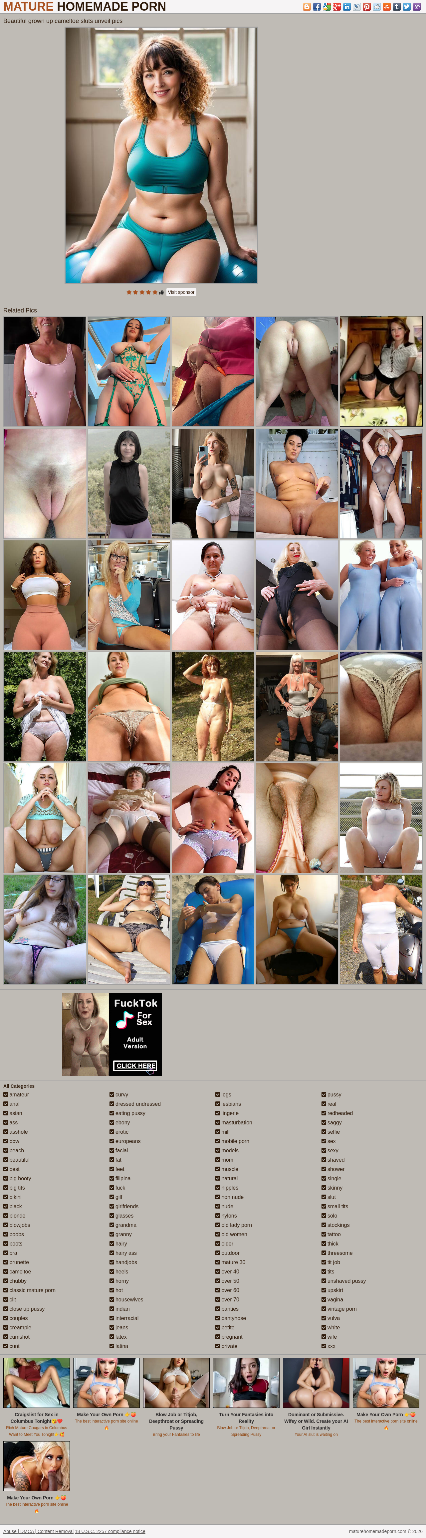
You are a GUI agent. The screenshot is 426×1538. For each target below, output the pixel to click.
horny (119, 1281)
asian (12, 1113)
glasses (121, 1216)
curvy (118, 1094)
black (12, 1206)
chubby (15, 1281)
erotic (119, 1132)
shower (333, 1169)
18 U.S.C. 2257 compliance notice (110, 1531)
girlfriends (124, 1206)
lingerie (227, 1113)
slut (328, 1197)
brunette (16, 1262)
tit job (330, 1262)
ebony (119, 1122)
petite (225, 1327)
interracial (124, 1318)
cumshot (16, 1337)
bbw (11, 1141)
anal (11, 1104)
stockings (335, 1225)
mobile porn (232, 1141)
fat (115, 1160)
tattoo (331, 1234)
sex (328, 1141)
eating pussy (127, 1113)
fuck (117, 1188)
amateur (16, 1094)
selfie (330, 1132)
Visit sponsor (181, 292)
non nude (229, 1197)
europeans (125, 1141)
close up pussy (24, 1309)
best (11, 1169)
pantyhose (230, 1318)
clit (9, 1299)
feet (116, 1169)
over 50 (227, 1281)
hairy (118, 1244)
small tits (334, 1206)
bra (10, 1253)
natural (226, 1178)
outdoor (227, 1253)
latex (118, 1337)
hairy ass (123, 1253)
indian (119, 1309)
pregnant (229, 1337)
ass (10, 1122)
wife (329, 1337)
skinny (332, 1188)
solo (329, 1216)
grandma (123, 1225)
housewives (126, 1299)
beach (13, 1150)
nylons (226, 1216)
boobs (13, 1234)
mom (224, 1160)
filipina (120, 1178)
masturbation (233, 1122)
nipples (226, 1188)
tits (327, 1271)
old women (231, 1234)
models (227, 1150)
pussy (331, 1094)
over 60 (227, 1290)
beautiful (16, 1160)
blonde (14, 1216)
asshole (15, 1132)
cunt (11, 1346)
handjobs (123, 1262)
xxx (328, 1346)
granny (120, 1234)
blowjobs (16, 1225)
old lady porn (233, 1225)
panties (227, 1309)
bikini (12, 1197)
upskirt (332, 1290)
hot (116, 1290)
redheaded (337, 1113)
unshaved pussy (343, 1281)
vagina (332, 1299)
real (328, 1104)
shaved (333, 1160)
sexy (329, 1150)
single (331, 1178)
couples (15, 1318)
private (226, 1346)
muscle (226, 1169)
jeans (118, 1327)
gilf (115, 1197)
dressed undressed (135, 1104)
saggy (331, 1122)
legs (223, 1094)
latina (118, 1346)
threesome (337, 1253)
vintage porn (339, 1309)
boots (13, 1244)
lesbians (228, 1104)
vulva (330, 1318)
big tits (14, 1188)
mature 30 (230, 1262)
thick (329, 1244)
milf (222, 1132)
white (330, 1327)
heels (118, 1271)
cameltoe (17, 1271)
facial (118, 1150)
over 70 (227, 1299)
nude (224, 1206)
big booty (17, 1178)
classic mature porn (29, 1290)
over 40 (227, 1271)
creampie (17, 1327)
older (224, 1244)
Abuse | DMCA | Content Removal (38, 1531)
